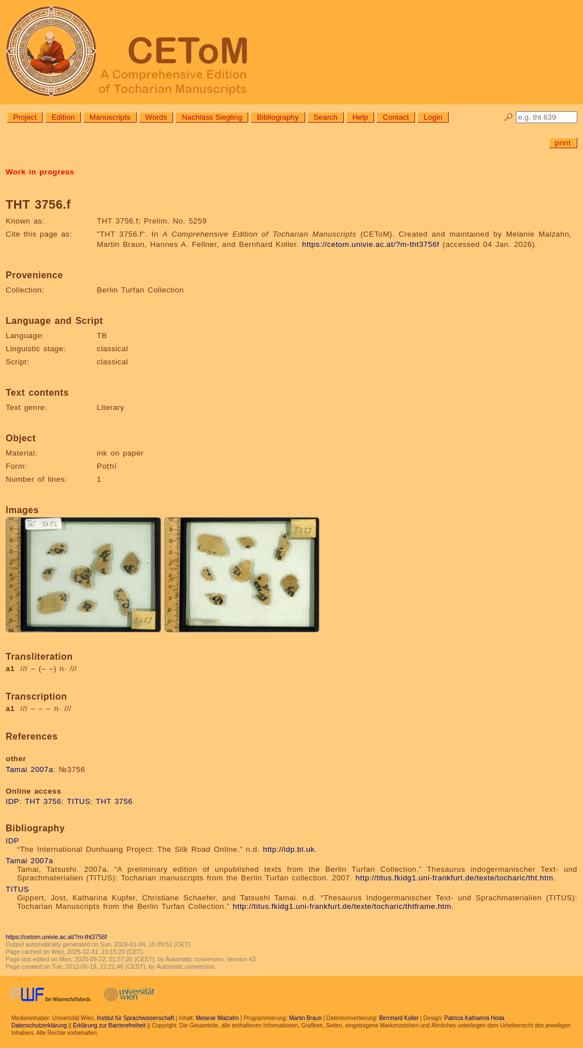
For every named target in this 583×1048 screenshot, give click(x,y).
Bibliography (277, 117)
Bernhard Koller (398, 1018)
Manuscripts (109, 117)
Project (24, 117)
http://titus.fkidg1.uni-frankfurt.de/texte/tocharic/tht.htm (454, 878)
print (563, 143)
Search (326, 117)
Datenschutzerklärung (39, 1025)
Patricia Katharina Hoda (474, 1018)
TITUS (79, 801)
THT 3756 (42, 801)
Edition (63, 117)
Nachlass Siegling (212, 117)
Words (156, 117)
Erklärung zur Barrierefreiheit (109, 1025)
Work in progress (40, 172)
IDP (12, 801)
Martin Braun (305, 1018)
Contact (396, 117)
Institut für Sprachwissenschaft (135, 1018)
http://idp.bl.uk (289, 849)
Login (433, 117)
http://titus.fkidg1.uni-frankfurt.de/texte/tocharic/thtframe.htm (342, 906)
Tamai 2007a (29, 769)
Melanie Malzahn (217, 1018)
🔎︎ (509, 117)
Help (360, 117)
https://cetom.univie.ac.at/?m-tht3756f (371, 244)
